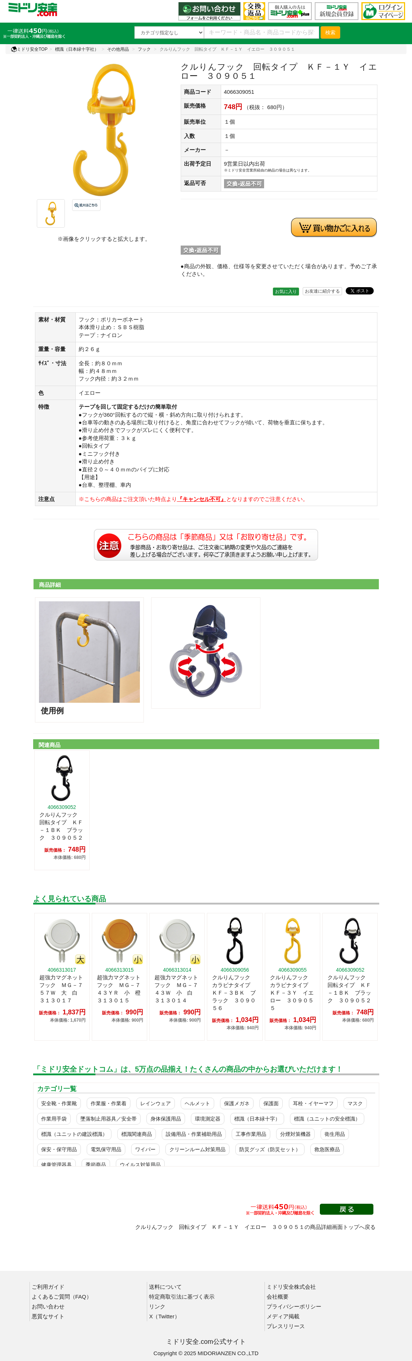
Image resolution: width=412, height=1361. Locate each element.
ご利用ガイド (48, 1287)
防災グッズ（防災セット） (270, 1149)
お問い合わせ (48, 1306)
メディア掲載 (283, 1316)
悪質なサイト (48, 1316)
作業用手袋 (54, 1119)
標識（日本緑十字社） (77, 49)
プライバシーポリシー (294, 1306)
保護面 (271, 1103)
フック (144, 49)
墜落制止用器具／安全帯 (109, 1119)
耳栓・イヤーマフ (313, 1103)
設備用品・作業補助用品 (194, 1134)
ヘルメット (197, 1103)
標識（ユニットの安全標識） (327, 1119)
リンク (157, 1306)
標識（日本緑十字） (257, 1119)
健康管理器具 (56, 1165)
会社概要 (278, 1296)
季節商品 (96, 1165)
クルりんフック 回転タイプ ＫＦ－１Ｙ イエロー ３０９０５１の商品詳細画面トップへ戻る (255, 1227)
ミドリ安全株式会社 (291, 1287)
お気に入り (286, 291)
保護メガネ (237, 1103)
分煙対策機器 (295, 1134)
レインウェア (155, 1103)
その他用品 (118, 49)
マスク (355, 1103)
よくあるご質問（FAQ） (62, 1296)
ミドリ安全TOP (29, 49)
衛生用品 (335, 1134)
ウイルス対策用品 (140, 1165)
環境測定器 (207, 1119)
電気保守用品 (106, 1149)
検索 (330, 32)
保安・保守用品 (59, 1149)
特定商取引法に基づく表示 (182, 1296)
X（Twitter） (164, 1316)
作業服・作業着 (108, 1103)
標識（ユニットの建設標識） (74, 1134)
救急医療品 (327, 1149)
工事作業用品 (251, 1134)
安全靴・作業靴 (59, 1103)
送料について (165, 1287)
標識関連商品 (136, 1134)
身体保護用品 (165, 1119)
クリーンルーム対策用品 (197, 1149)
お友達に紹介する (322, 291)
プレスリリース (286, 1326)
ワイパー (145, 1149)
